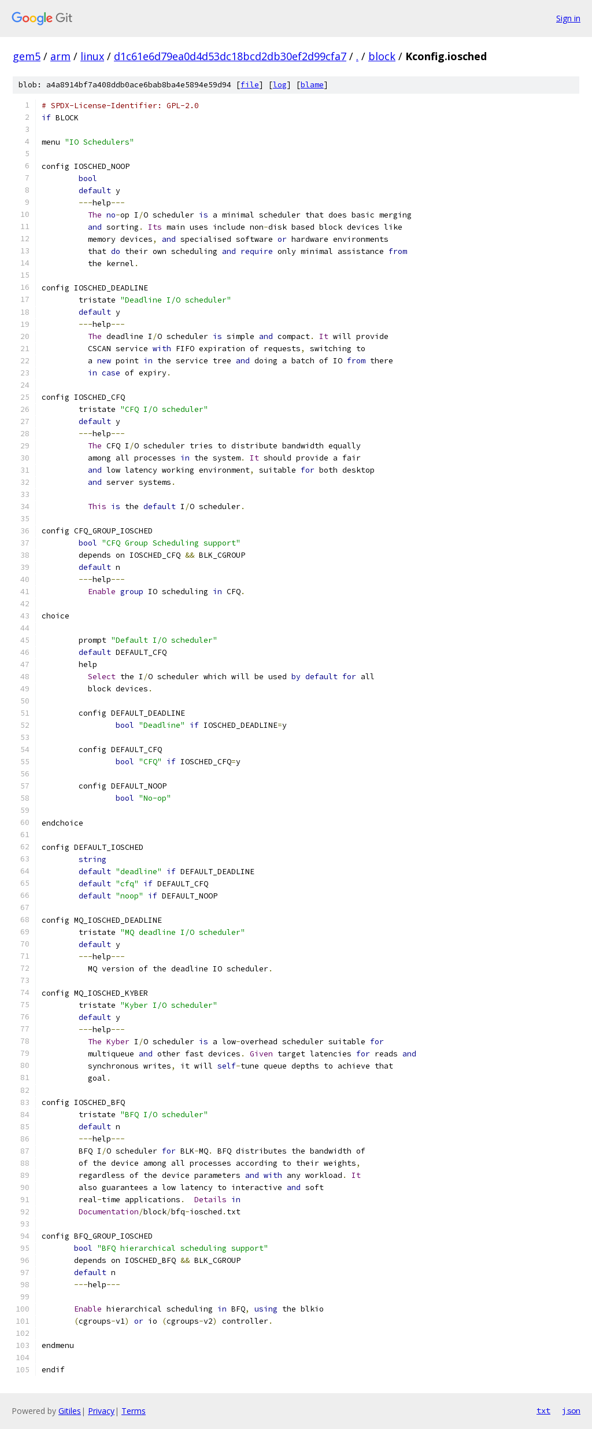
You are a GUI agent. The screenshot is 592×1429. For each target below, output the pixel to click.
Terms (133, 1410)
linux (92, 56)
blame (312, 85)
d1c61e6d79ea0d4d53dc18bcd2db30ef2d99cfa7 (230, 56)
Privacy (101, 1410)
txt (543, 1410)
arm (60, 56)
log (280, 85)
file (249, 85)
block (381, 56)
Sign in (568, 18)
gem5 (26, 56)
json (571, 1410)
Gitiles (69, 1410)
